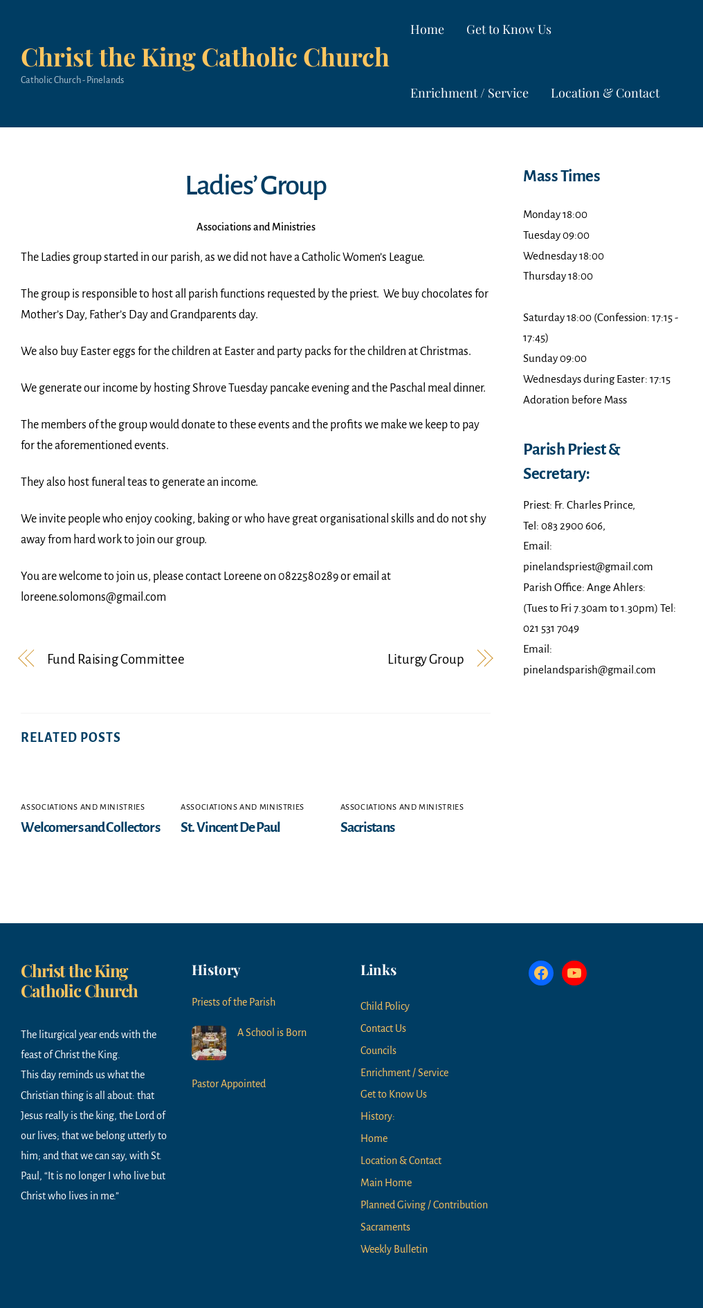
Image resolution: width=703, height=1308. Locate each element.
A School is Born (272, 1032)
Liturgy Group (425, 659)
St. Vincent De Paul (231, 827)
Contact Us (383, 1028)
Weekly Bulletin (394, 1249)
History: (377, 1116)
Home (427, 29)
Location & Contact (605, 92)
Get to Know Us (508, 29)
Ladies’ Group (256, 185)
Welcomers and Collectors (90, 827)
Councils (378, 1050)
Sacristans (367, 827)
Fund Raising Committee (116, 659)
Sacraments (385, 1227)
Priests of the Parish (233, 1002)
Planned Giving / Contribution (424, 1204)
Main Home (386, 1182)
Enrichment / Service (469, 92)
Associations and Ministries (256, 227)
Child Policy (385, 1006)
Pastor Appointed (229, 1083)
